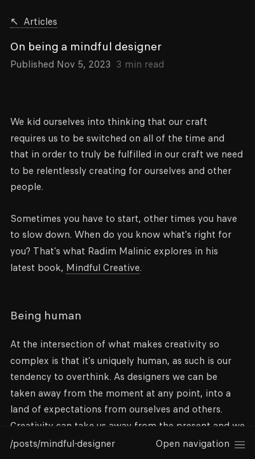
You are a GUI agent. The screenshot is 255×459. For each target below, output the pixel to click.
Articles (33, 22)
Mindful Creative (103, 268)
